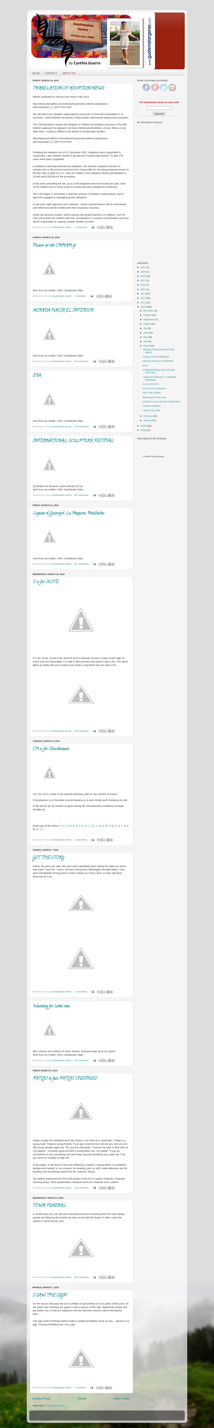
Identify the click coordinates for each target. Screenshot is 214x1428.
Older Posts (121, 1398)
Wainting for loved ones (51, 1006)
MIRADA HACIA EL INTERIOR (63, 311)
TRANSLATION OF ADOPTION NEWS (68, 89)
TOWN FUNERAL (49, 1206)
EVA (37, 376)
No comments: (82, 361)
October (147, 315)
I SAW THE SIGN (49, 1295)
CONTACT (51, 73)
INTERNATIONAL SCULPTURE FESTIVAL (73, 441)
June (146, 332)
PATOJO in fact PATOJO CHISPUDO (65, 1079)
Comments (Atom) (55, 1405)
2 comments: (81, 227)
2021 (143, 267)
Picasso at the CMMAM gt (54, 246)
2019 (143, 276)
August (147, 324)
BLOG (36, 73)
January (147, 420)
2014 (143, 289)
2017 (143, 280)
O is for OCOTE (45, 582)
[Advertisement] (150, 206)
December (148, 310)
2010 (143, 307)
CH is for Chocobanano (51, 749)
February (148, 416)
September (149, 319)
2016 (143, 285)
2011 (143, 302)
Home (82, 1398)
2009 (143, 426)
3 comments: (81, 840)
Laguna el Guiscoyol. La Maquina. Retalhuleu (68, 513)
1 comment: (80, 296)
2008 (143, 430)
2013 (143, 293)
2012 (143, 298)
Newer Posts (41, 1398)
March (146, 345)
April (145, 341)
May (145, 337)
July (145, 328)
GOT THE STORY (48, 858)
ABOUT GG (69, 73)
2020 (143, 272)
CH (69, 825)
